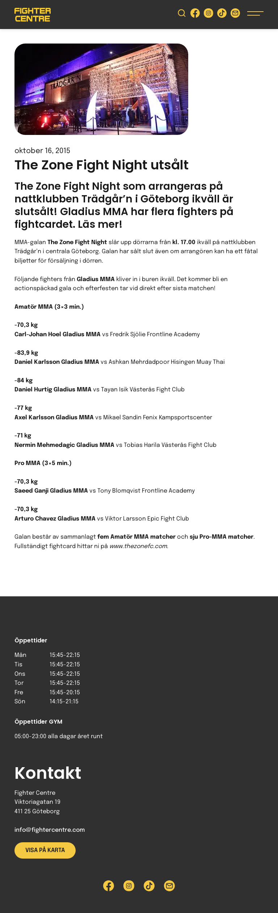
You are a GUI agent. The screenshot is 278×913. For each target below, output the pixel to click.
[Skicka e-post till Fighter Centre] (235, 14)
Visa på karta (45, 850)
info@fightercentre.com (49, 830)
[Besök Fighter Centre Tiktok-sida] (222, 14)
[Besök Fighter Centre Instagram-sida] (208, 14)
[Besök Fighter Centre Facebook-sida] (195, 14)
